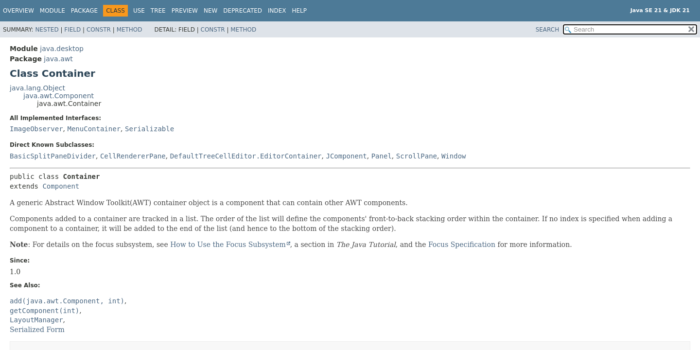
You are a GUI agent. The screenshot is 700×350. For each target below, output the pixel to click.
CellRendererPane (133, 156)
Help (299, 10)
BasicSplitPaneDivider (53, 156)
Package (84, 10)
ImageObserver (36, 129)
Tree (158, 10)
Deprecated (242, 10)
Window (453, 156)
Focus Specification (461, 244)
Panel (381, 156)
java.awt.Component (58, 96)
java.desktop (62, 48)
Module (52, 10)
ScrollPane (416, 156)
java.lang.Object (37, 88)
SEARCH (548, 29)
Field (72, 29)
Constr (99, 29)
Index (277, 10)
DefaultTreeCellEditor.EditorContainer (246, 156)
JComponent (346, 156)
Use (139, 10)
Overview (18, 10)
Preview (185, 10)
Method (129, 29)
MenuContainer (94, 129)
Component (60, 186)
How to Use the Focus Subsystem (228, 244)
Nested (46, 29)
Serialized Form (37, 329)
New (210, 10)
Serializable (149, 129)
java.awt (58, 59)
